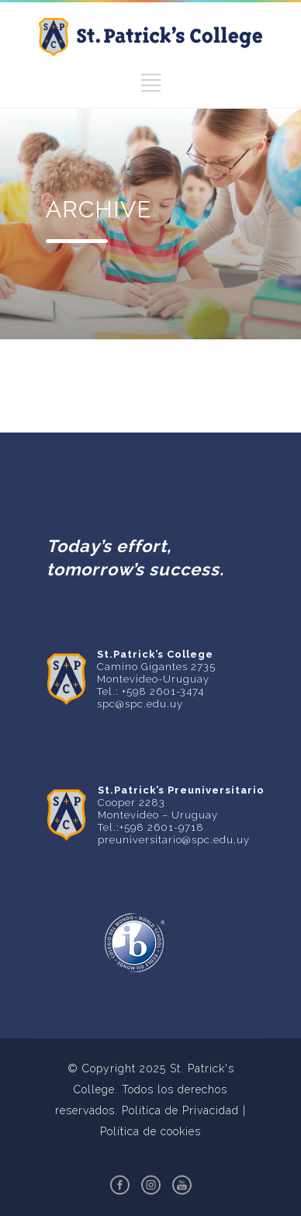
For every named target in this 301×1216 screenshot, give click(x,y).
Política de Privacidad (180, 1110)
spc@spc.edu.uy (140, 704)
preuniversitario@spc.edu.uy (174, 840)
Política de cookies (150, 1131)
